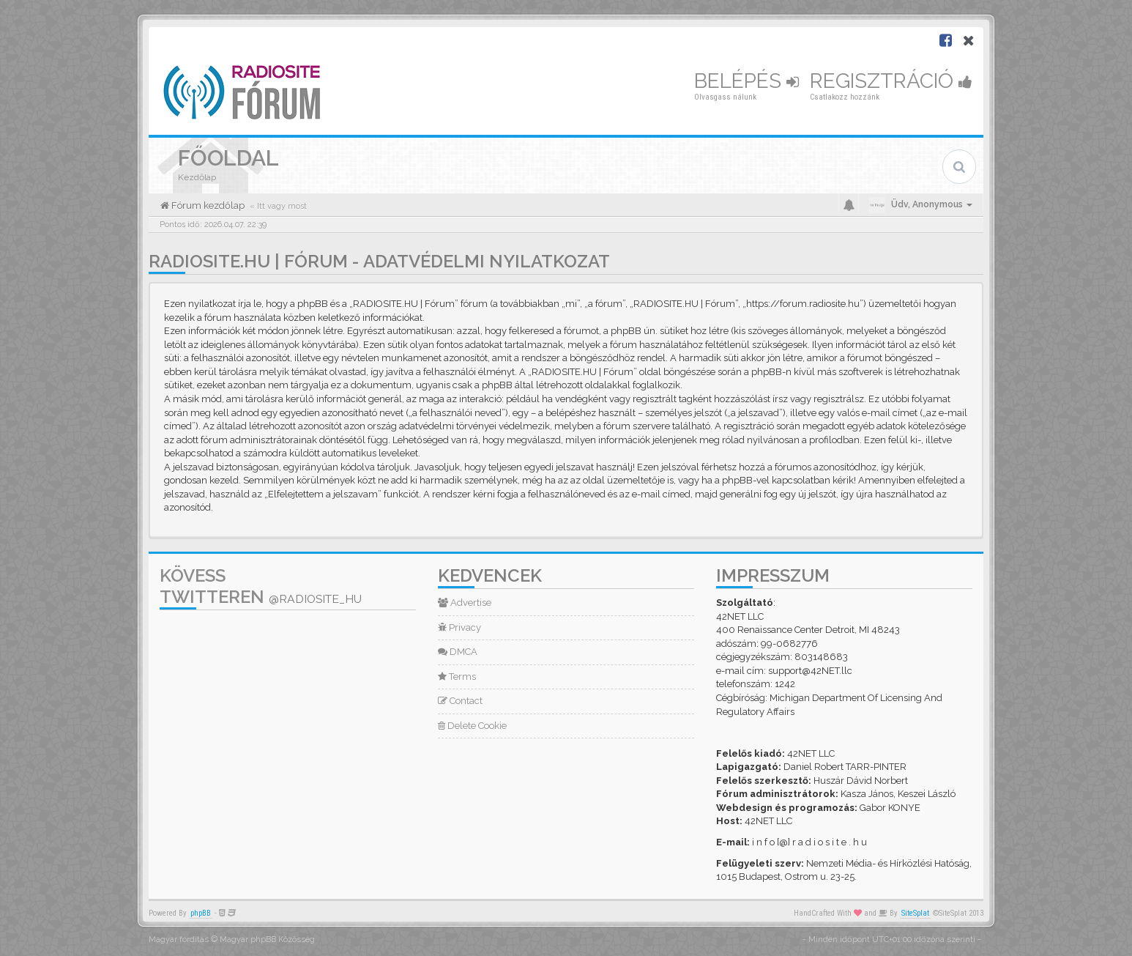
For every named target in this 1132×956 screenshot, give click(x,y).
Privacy (459, 627)
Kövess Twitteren (261, 586)
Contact (460, 700)
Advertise (464, 602)
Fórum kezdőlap (207, 205)
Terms (457, 676)
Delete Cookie (472, 725)
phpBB (200, 913)
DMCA (457, 651)
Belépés (746, 81)
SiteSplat (915, 913)
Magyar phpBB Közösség (267, 939)
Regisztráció (891, 81)
